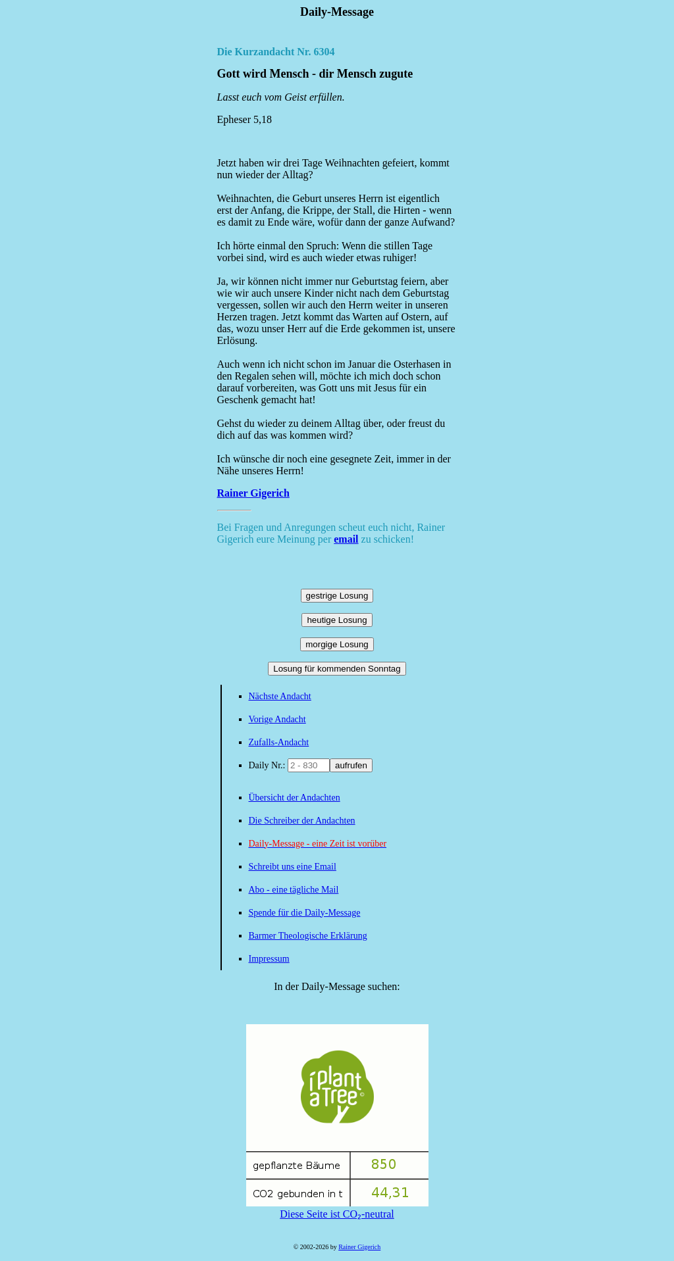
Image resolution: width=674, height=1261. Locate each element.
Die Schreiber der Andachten (302, 821)
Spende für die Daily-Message (305, 913)
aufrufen (351, 765)
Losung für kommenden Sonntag (336, 669)
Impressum (269, 959)
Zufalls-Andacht (279, 742)
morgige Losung (337, 644)
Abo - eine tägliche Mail (294, 890)
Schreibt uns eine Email (292, 867)
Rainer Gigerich (253, 493)
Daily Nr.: (268, 765)
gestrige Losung (337, 596)
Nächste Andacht (280, 696)
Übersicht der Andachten (294, 798)
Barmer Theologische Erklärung (308, 936)
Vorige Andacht (277, 719)
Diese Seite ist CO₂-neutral (337, 1208)
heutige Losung (337, 620)
